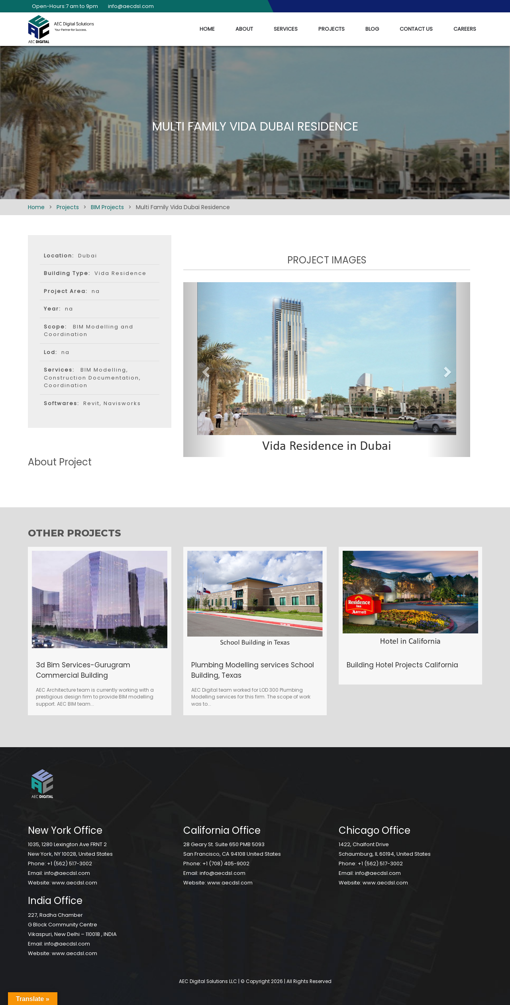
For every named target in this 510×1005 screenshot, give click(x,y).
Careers (464, 29)
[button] (204, 369)
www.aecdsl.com (74, 882)
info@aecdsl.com (129, 6)
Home (207, 29)
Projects (331, 29)
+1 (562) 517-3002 (69, 863)
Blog (372, 29)
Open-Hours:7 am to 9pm (63, 6)
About (244, 29)
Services (286, 29)
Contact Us (416, 29)
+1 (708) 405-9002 (225, 863)
